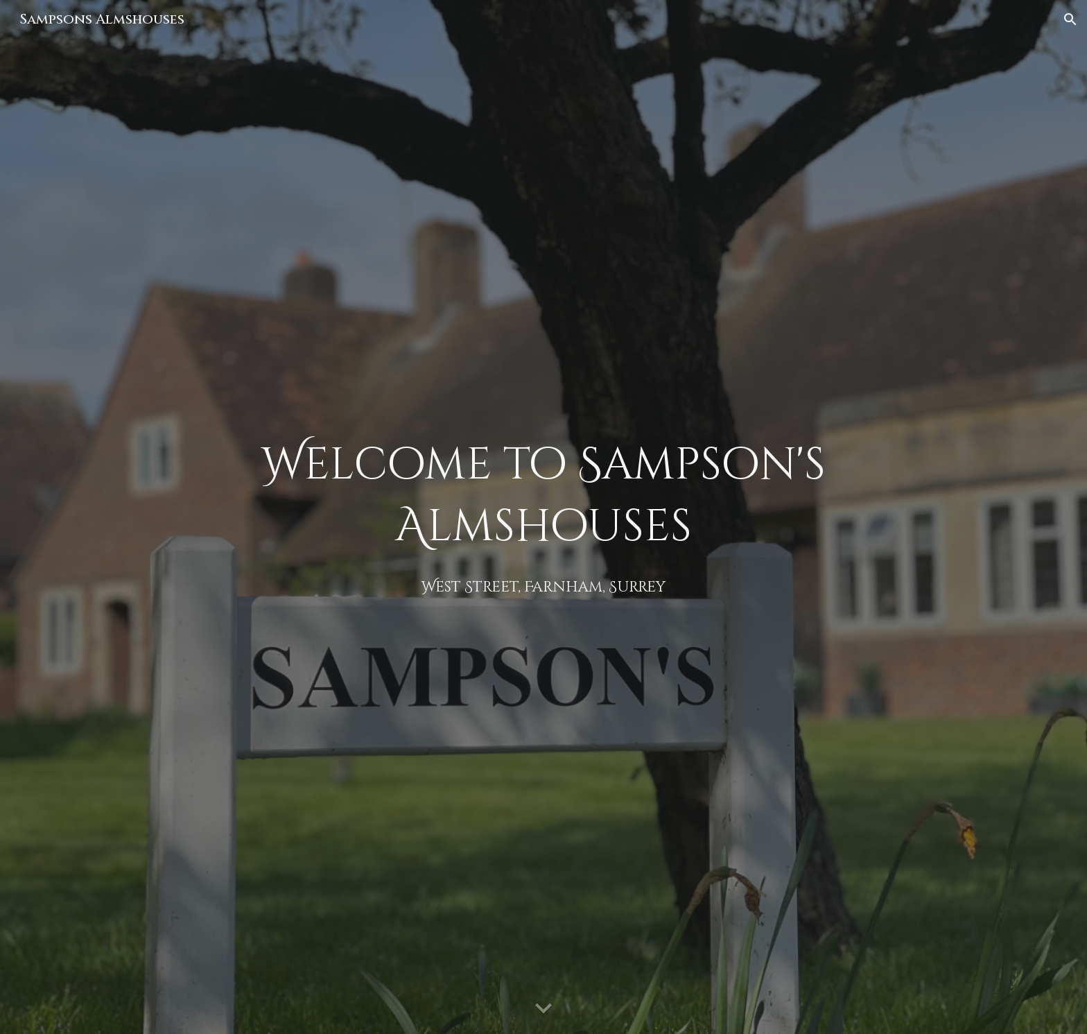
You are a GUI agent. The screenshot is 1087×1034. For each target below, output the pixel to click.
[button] (1070, 19)
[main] (543, 517)
